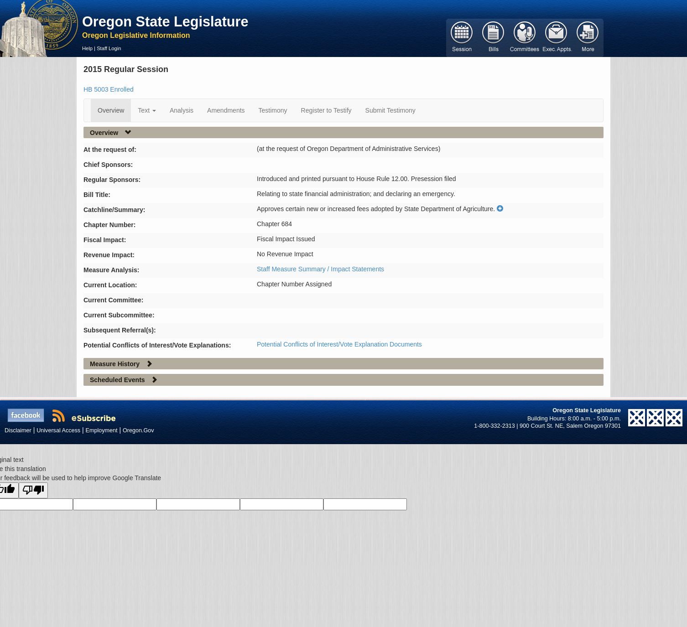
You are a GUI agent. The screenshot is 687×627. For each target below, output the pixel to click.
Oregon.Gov (138, 430)
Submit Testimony (390, 110)
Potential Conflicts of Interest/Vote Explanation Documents (339, 344)
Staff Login (109, 48)
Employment (102, 430)
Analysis (181, 110)
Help (87, 48)
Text (147, 110)
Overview (111, 110)
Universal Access (58, 430)
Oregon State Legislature (165, 21)
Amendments (226, 110)
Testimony (273, 110)
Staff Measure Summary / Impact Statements (320, 269)
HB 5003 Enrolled (108, 89)
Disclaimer (18, 430)
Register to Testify (326, 110)
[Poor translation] (33, 490)
